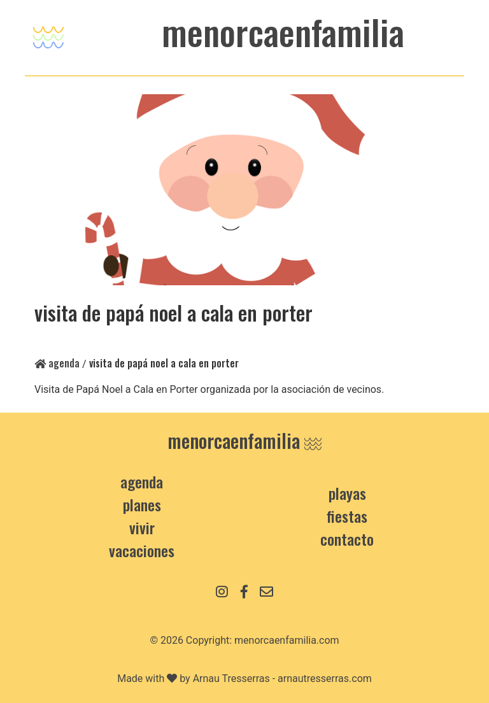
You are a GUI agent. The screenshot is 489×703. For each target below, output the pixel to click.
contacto (347, 538)
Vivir (142, 527)
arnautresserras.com (325, 678)
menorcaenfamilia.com (286, 640)
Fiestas (347, 515)
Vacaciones (141, 550)
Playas (347, 492)
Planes (142, 504)
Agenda (57, 363)
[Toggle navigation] (48, 34)
